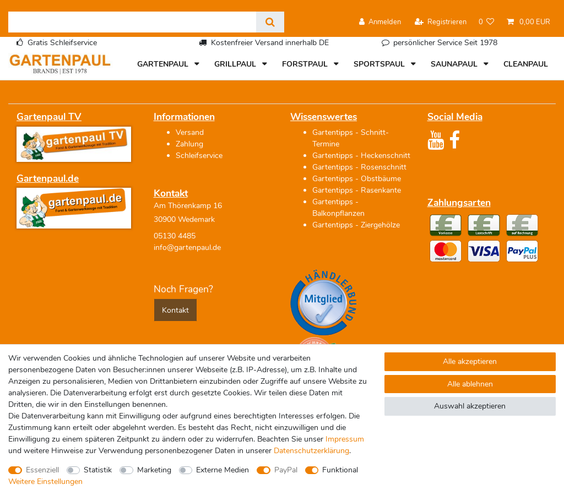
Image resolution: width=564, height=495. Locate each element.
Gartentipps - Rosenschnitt (359, 167)
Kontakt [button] (175, 310)
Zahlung (189, 144)
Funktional (340, 470)
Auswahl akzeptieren (470, 406)
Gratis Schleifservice (62, 42)
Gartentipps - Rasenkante (356, 190)
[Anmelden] (380, 22)
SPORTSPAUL (380, 64)
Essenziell (42, 470)
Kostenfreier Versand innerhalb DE (270, 42)
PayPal (285, 470)
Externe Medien (222, 470)
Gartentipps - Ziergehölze (356, 225)
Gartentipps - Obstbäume (356, 178)
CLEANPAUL (525, 64)
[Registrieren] (441, 22)
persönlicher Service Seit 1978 (445, 42)
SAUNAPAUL (455, 64)
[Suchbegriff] (132, 22)
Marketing (154, 470)
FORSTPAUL (306, 64)
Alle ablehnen (470, 384)
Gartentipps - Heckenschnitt (361, 155)
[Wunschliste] (487, 22)
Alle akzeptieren (470, 361)
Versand (190, 132)
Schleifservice (199, 155)
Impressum (345, 439)
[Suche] (270, 22)
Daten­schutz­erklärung (311, 450)
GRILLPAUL (236, 64)
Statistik (98, 470)
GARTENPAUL (164, 64)
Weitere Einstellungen (45, 481)
